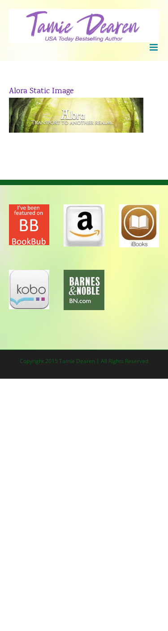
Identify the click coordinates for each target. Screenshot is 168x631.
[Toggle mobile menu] (154, 47)
